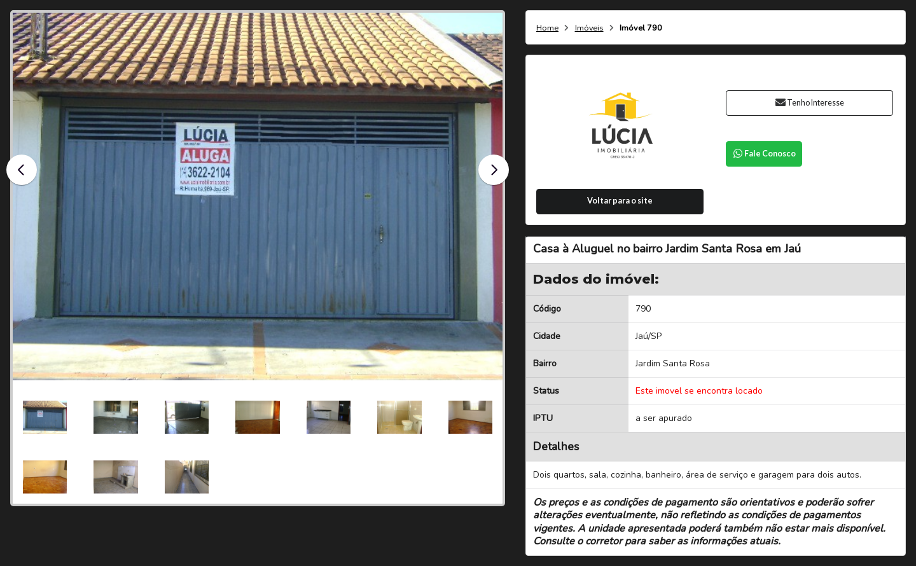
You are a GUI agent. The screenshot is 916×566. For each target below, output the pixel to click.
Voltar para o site (620, 200)
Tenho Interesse (809, 102)
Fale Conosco (764, 153)
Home (547, 28)
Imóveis (589, 28)
